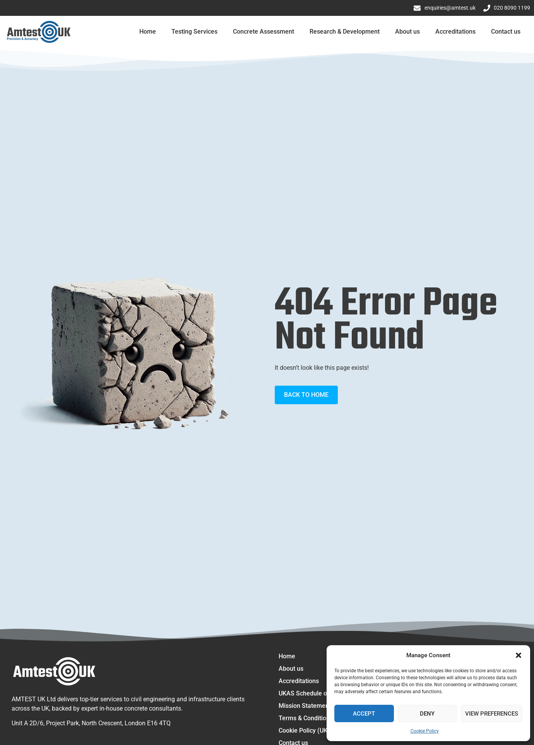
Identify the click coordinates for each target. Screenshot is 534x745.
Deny (427, 713)
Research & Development (345, 31)
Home (147, 31)
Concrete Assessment (263, 31)
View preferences (491, 713)
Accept (364, 713)
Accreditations (455, 31)
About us (407, 31)
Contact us (505, 31)
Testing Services (194, 31)
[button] (518, 655)
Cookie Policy (425, 731)
